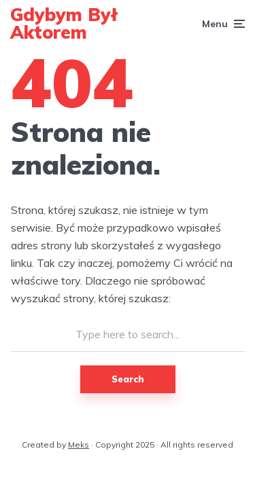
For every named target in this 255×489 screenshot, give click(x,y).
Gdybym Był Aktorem (64, 23)
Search (128, 379)
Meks (78, 444)
